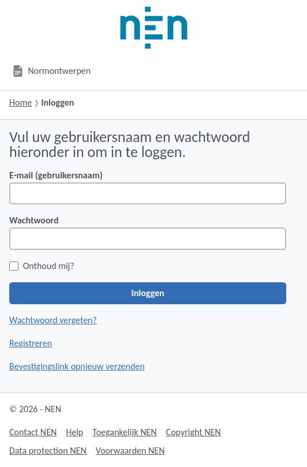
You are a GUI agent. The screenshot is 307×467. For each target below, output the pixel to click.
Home (20, 102)
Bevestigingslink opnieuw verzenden (77, 366)
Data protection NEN (48, 450)
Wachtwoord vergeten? (53, 320)
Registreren (30, 343)
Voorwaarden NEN (130, 450)
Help (74, 432)
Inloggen (147, 292)
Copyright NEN (193, 432)
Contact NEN (33, 432)
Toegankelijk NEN (124, 432)
